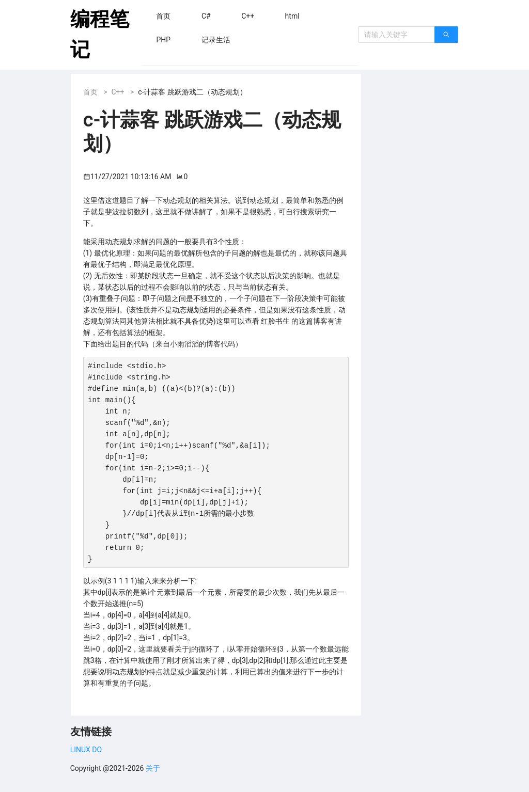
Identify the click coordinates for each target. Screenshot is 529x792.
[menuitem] (163, 16)
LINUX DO (86, 750)
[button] (163, 16)
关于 (153, 768)
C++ (117, 92)
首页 (90, 92)
